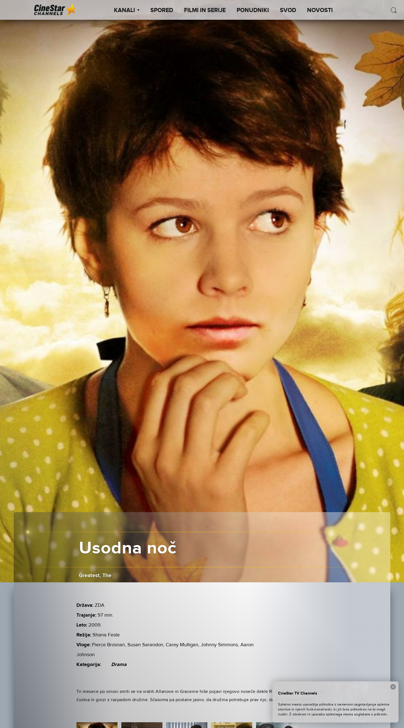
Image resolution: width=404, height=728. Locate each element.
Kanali (126, 10)
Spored (161, 10)
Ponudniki (253, 10)
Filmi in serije (205, 10)
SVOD (288, 10)
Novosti (320, 10)
